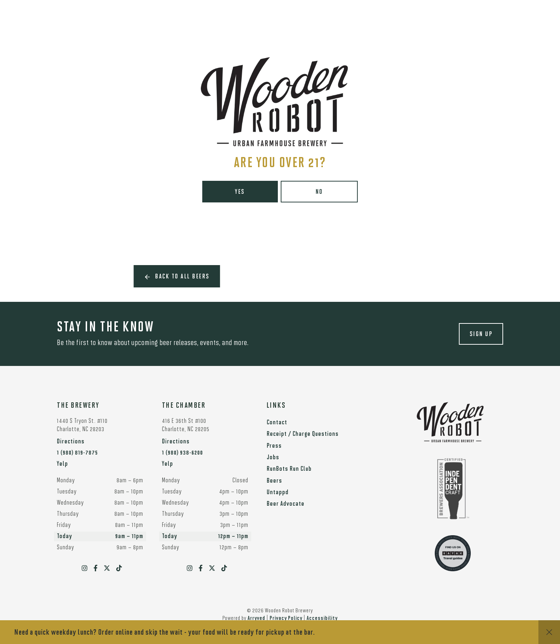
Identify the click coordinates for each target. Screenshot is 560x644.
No (319, 192)
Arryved (256, 618)
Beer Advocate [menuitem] (285, 504)
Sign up (481, 334)
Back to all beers (182, 276)
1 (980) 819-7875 (77, 453)
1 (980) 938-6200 (182, 453)
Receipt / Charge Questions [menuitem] (303, 434)
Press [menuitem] (274, 446)
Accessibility (322, 618)
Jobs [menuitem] (273, 457)
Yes (240, 192)
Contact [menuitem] (277, 422)
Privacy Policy (286, 618)
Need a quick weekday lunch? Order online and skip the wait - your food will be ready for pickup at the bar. (164, 633)
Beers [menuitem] (274, 481)
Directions (71, 441)
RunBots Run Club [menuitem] (289, 469)
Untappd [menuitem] (278, 492)
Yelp (62, 464)
